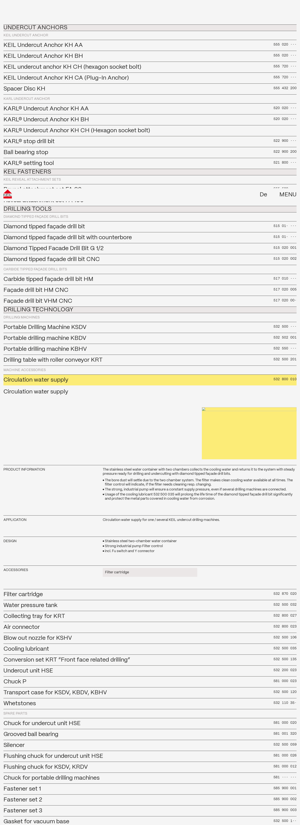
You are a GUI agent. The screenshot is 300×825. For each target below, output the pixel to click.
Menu (288, 6)
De (263, 6)
